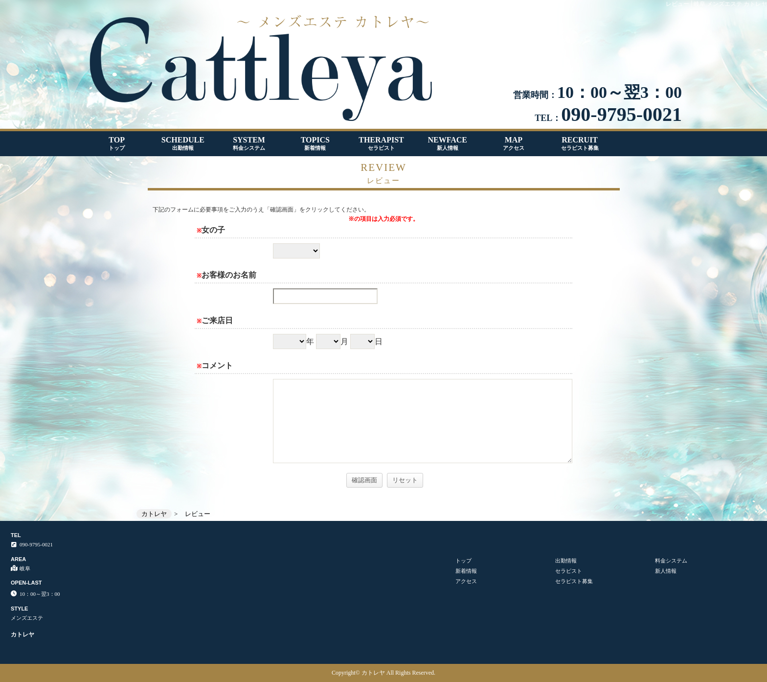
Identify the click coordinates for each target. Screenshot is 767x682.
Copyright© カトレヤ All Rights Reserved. (383, 672)
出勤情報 (566, 561)
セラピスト (568, 571)
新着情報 (466, 571)
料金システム (671, 561)
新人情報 (666, 571)
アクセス (466, 581)
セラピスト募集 (574, 581)
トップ (463, 561)
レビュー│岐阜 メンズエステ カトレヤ (716, 3)
